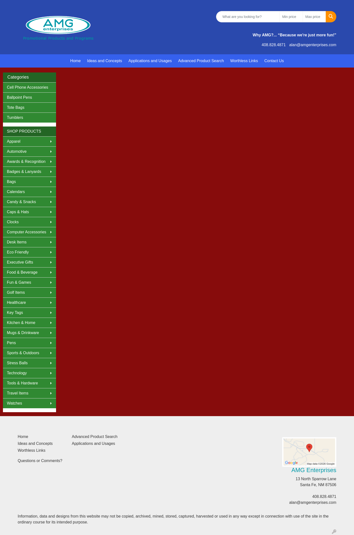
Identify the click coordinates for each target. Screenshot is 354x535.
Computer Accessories (26, 232)
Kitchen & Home (21, 323)
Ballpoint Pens (19, 97)
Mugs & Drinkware (23, 333)
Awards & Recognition (26, 161)
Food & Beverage (22, 272)
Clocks (13, 222)
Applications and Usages (150, 61)
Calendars (16, 192)
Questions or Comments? (40, 461)
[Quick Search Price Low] (291, 16)
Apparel (13, 141)
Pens (11, 343)
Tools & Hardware (22, 383)
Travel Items (17, 393)
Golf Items (16, 292)
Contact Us (274, 61)
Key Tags (15, 312)
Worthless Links (244, 61)
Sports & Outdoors (23, 353)
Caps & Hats (18, 212)
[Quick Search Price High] (314, 16)
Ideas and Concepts (104, 61)
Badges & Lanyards (24, 171)
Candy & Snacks (21, 202)
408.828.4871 (274, 45)
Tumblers (15, 117)
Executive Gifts (20, 262)
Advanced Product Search (201, 61)
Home (75, 61)
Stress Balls (17, 363)
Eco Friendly (18, 252)
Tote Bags (15, 107)
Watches (14, 403)
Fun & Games (19, 282)
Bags (11, 182)
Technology (17, 373)
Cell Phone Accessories (27, 87)
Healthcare (16, 302)
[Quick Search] (248, 16)
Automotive (17, 151)
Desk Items (17, 242)
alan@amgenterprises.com (312, 45)
